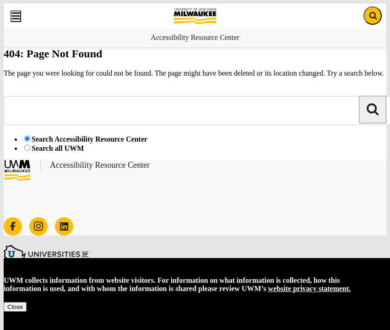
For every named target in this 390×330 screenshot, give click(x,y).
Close (15, 306)
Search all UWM (58, 148)
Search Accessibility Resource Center (89, 139)
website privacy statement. (309, 288)
